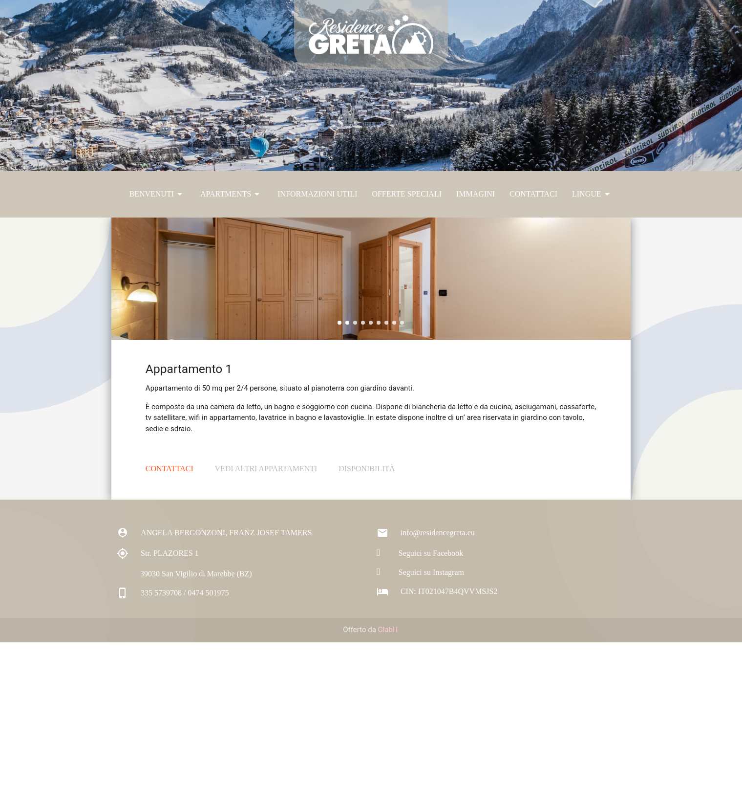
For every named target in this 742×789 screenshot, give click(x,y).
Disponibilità (367, 615)
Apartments (231, 194)
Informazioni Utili (317, 194)
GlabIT (388, 776)
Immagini (475, 194)
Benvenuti (157, 194)
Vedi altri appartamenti (265, 615)
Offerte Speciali (407, 194)
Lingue (592, 194)
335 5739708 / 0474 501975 (173, 739)
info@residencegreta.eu (426, 679)
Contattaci (533, 194)
